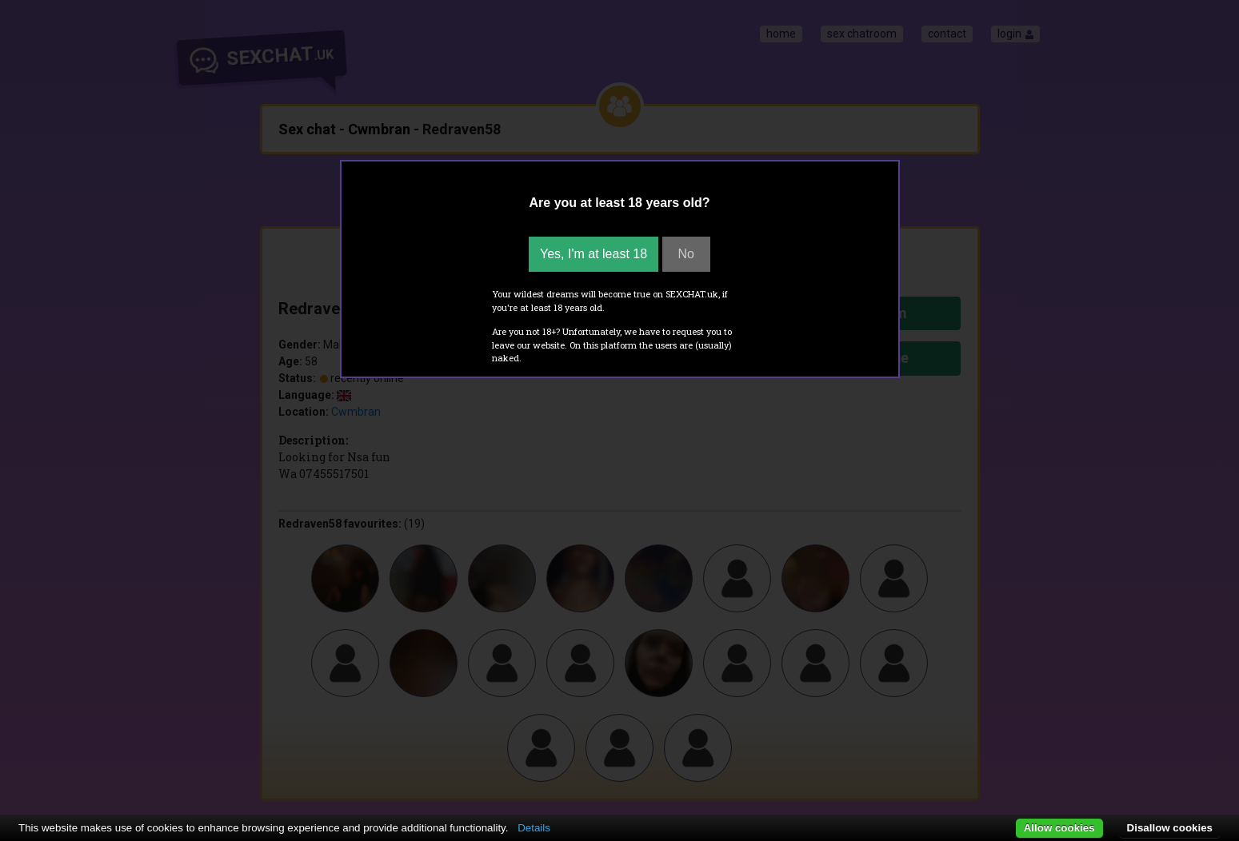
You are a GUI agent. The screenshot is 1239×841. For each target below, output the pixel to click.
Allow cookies (1059, 828)
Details (534, 828)
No (686, 254)
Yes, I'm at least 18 (593, 254)
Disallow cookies (1170, 828)
